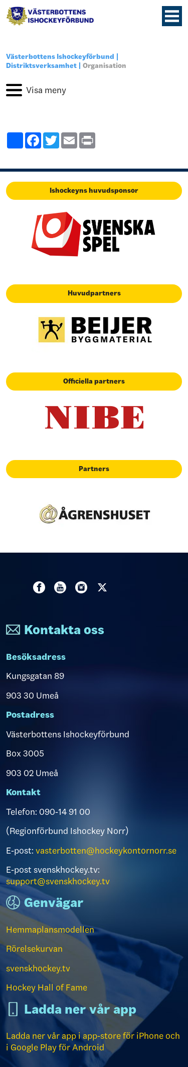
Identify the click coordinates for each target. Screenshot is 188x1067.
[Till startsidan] (54, 16)
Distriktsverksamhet (41, 65)
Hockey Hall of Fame (46, 987)
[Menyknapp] (172, 16)
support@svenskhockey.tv (58, 881)
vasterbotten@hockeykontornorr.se (106, 850)
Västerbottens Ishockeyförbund (60, 56)
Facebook (41, 587)
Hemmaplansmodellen (50, 929)
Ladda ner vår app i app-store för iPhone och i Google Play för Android (93, 1041)
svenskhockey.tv (38, 968)
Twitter (104, 587)
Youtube (62, 587)
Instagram (83, 587)
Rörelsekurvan (34, 948)
